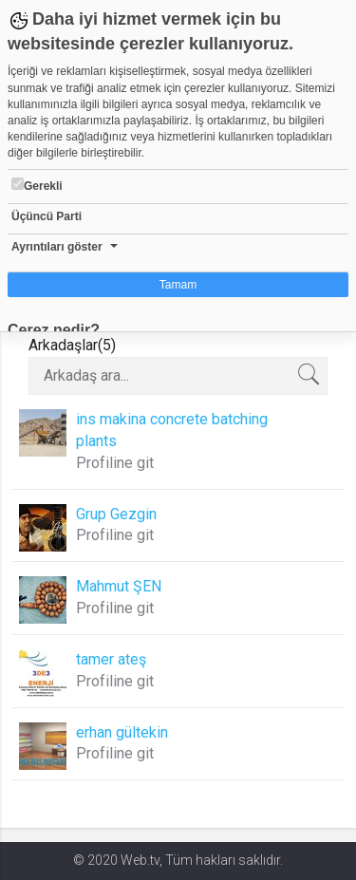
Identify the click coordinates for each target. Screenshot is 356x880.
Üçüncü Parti (46, 216)
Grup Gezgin (116, 514)
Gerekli (37, 185)
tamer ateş (111, 659)
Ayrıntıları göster (57, 246)
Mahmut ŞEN (118, 586)
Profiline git (115, 463)
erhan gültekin (122, 732)
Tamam (178, 284)
